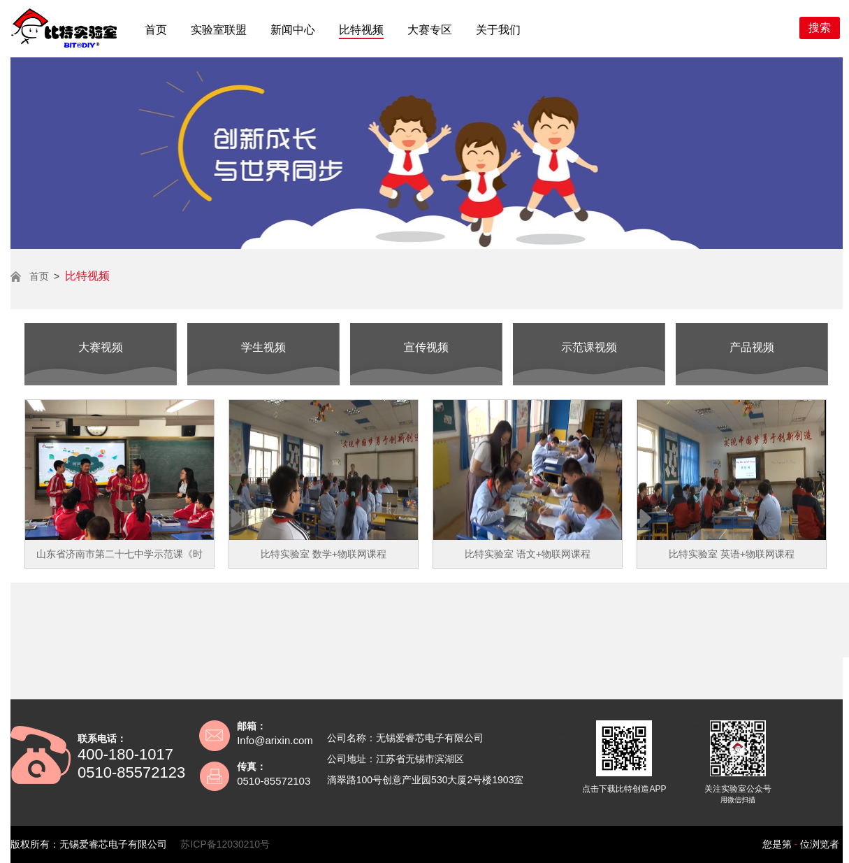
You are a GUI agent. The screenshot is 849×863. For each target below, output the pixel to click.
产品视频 (752, 347)
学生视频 (263, 347)
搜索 (819, 28)
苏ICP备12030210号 (225, 844)
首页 (156, 30)
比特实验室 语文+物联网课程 (527, 553)
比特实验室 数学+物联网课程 (323, 553)
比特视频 (361, 30)
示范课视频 (589, 347)
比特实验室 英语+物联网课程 (731, 553)
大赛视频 (100, 347)
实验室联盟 (219, 30)
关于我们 (498, 30)
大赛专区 (429, 30)
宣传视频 (426, 347)
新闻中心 (292, 30)
